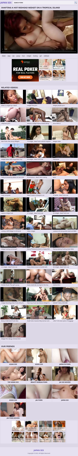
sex (13, 56)
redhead (46, 56)
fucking (35, 56)
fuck (23, 56)
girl (41, 56)
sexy (9, 56)
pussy (18, 56)
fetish (4, 56)
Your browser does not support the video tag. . (39, 31)
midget (29, 56)
